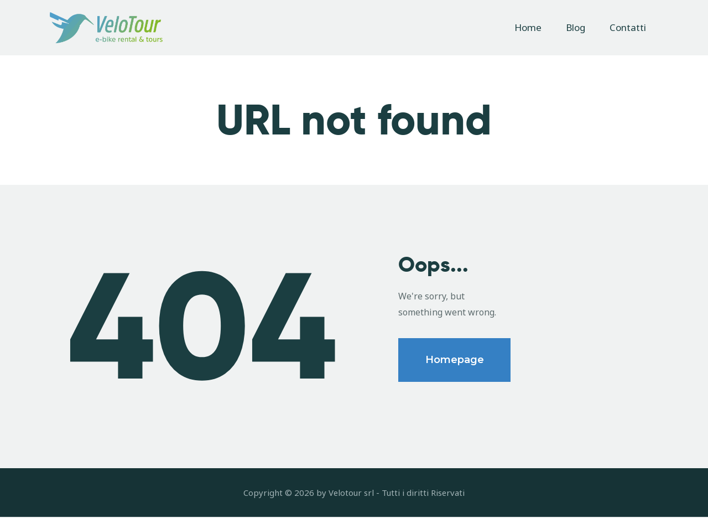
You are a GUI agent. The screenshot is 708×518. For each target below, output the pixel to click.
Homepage (454, 361)
